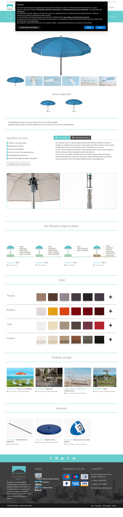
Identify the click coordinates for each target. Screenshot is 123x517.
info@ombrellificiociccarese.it (105, 492)
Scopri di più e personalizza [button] (29, 27)
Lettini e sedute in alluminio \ (85, 394)
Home (110, 16)
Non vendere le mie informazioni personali (76, 17)
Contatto (111, 7)
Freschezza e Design (47, 492)
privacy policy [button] (34, 21)
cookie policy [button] (21, 11)
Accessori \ (22, 262)
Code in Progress (28, 510)
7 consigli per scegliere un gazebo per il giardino (47, 484)
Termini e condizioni (107, 510)
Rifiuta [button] (89, 27)
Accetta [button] (100, 27)
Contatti (114, 510)
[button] (105, 4)
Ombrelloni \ (28, 393)
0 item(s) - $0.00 (110, 2)
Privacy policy (98, 510)
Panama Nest (46, 487)
